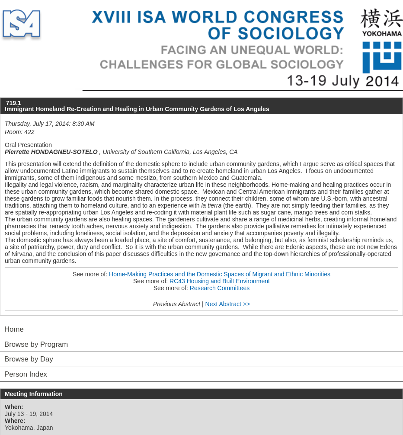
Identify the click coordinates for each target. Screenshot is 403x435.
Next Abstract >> (227, 304)
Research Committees (220, 288)
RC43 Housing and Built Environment (220, 281)
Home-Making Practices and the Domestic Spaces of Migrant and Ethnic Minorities (219, 274)
